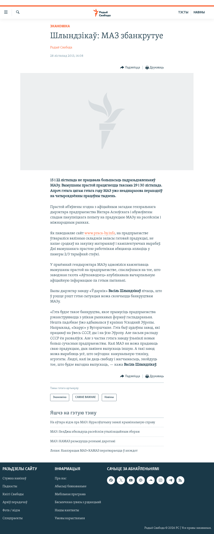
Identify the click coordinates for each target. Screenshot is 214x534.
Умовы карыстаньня (70, 518)
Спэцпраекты (13, 518)
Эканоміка (60, 26)
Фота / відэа (11, 510)
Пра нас (60, 478)
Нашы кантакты (67, 510)
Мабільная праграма (70, 494)
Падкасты (10, 486)
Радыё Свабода (61, 47)
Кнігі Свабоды (13, 494)
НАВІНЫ (199, 12)
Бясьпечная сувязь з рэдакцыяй (78, 502)
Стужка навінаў (14, 478)
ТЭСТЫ (183, 12)
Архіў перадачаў (15, 502)
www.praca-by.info (99, 233)
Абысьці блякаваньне (71, 486)
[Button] (130, 68)
